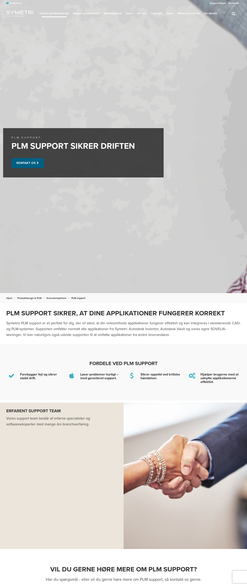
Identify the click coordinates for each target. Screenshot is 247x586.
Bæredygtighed (113, 13)
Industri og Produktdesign (54, 13)
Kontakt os (26, 163)
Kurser (129, 13)
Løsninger (156, 13)
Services (142, 13)
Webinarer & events (188, 13)
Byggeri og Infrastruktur (86, 13)
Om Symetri (210, 13)
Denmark (234, 3)
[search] (233, 13)
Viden (170, 13)
